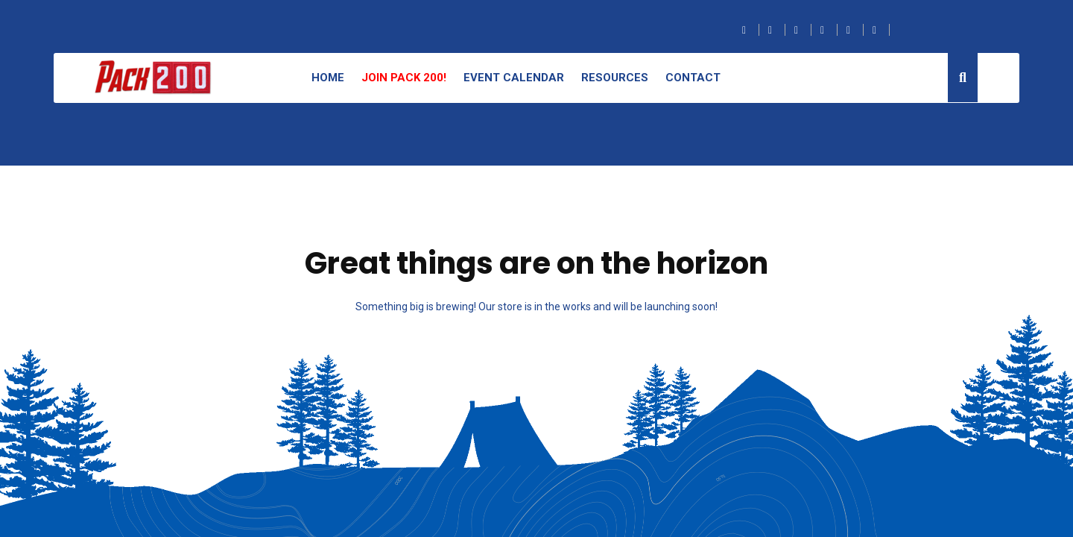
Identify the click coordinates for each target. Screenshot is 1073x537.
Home (327, 77)
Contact (693, 77)
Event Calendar (513, 77)
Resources (614, 77)
